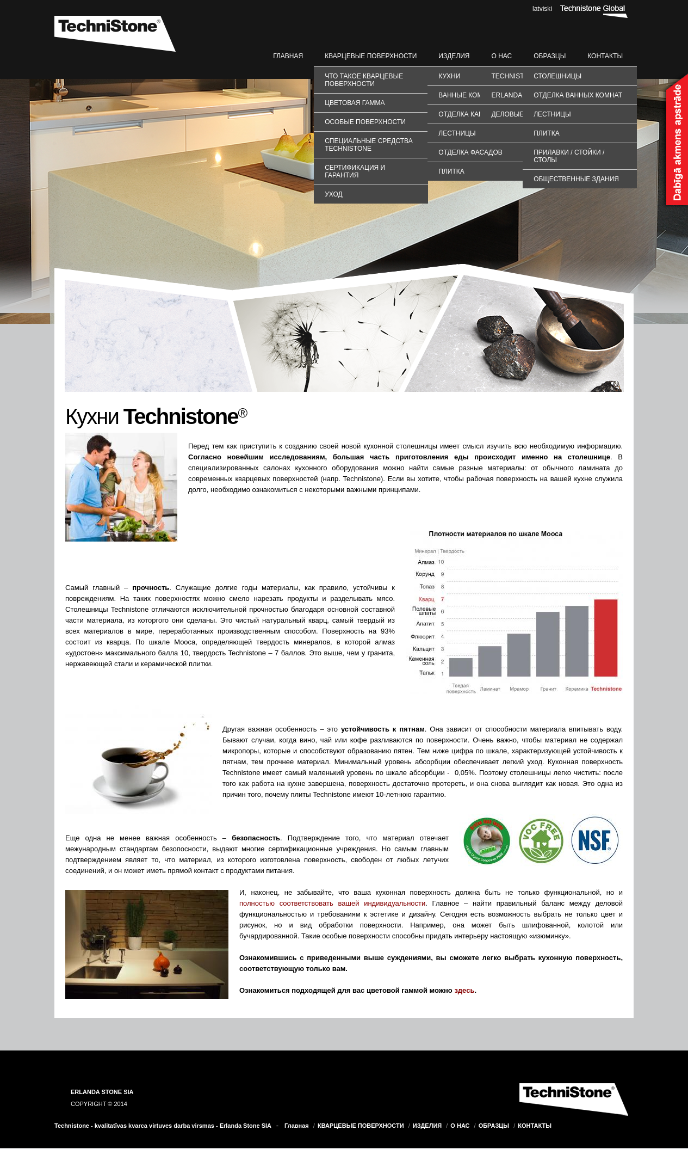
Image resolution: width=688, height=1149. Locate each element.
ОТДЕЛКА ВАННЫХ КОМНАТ (578, 95)
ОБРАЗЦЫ (550, 56)
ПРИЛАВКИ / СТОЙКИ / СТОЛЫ (569, 156)
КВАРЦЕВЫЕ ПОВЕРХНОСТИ (371, 56)
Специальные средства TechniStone (368, 144)
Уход (333, 194)
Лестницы (456, 133)
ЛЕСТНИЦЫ (552, 114)
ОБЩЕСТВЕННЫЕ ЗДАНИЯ (576, 179)
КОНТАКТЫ (605, 56)
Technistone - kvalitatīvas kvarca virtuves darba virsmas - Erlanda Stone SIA (162, 1125)
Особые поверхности (365, 122)
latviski (542, 9)
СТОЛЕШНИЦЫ (557, 76)
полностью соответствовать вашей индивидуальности (332, 903)
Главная (288, 56)
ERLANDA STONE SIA (102, 1092)
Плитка (451, 171)
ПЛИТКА (546, 133)
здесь (464, 990)
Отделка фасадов (470, 152)
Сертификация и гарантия (355, 171)
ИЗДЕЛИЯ (453, 56)
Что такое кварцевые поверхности (364, 80)
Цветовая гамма (355, 103)
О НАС (501, 56)
